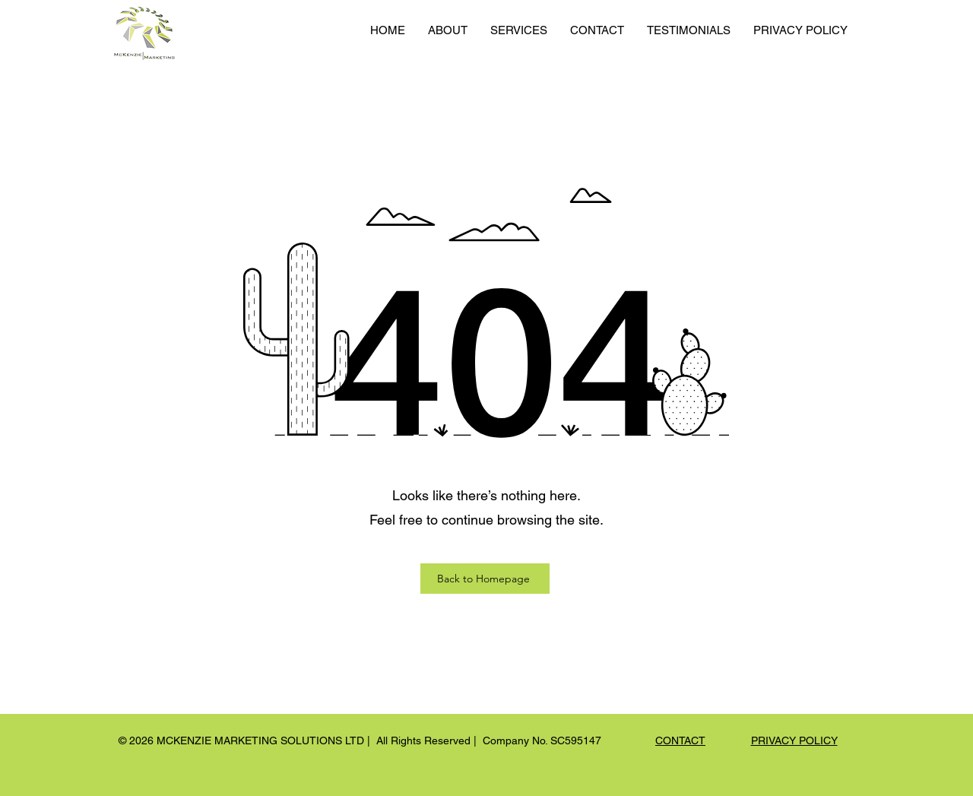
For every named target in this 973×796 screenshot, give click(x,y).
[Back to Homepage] (485, 578)
